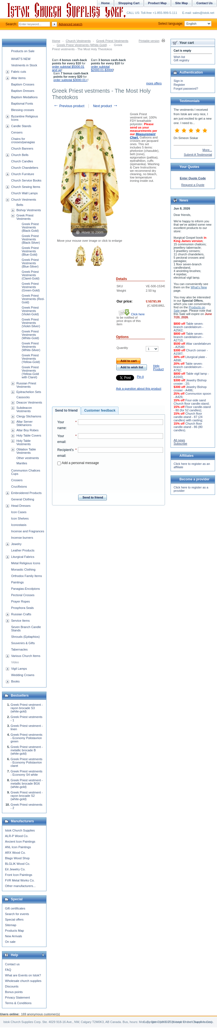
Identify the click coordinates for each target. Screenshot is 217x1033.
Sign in (178, 80)
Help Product (158, 367)
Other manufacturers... (20, 886)
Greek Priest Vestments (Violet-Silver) (31, 323)
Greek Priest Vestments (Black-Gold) (30, 227)
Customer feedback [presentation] (99, 410)
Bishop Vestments (28, 210)
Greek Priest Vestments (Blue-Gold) (30, 251)
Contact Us (204, 3)
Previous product (68, 106)
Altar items (18, 78)
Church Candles (22, 161)
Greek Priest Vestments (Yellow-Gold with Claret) (30, 372)
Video (15, 662)
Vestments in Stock (24, 65)
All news (179, 440)
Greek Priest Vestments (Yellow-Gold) (31, 359)
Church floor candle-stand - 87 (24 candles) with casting (188, 417)
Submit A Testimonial (198, 154)
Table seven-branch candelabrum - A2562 (188, 327)
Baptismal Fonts (22, 103)
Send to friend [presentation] (66, 410)
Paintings (17, 582)
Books (15, 681)
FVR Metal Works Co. (19, 880)
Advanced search (70, 24)
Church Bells (19, 155)
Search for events (17, 914)
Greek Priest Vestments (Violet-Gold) (30, 311)
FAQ (8, 969)
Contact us (12, 964)
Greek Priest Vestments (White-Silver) (31, 347)
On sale (10, 941)
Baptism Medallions (24, 97)
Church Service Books (26, 180)
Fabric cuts (18, 71)
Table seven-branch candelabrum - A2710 (188, 337)
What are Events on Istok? (23, 975)
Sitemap (10, 925)
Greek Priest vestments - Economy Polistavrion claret (26, 762)
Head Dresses (21, 505)
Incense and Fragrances (27, 531)
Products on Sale (22, 51)
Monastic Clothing (23, 569)
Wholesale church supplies (23, 980)
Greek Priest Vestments (112, 40)
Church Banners (22, 148)
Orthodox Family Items (26, 576)
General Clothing (22, 499)
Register (179, 84)
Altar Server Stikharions (24, 423)
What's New (199, 287)
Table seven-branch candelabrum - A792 (188, 367)
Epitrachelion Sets (28, 392)
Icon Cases (18, 512)
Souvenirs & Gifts (23, 643)
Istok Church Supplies (20, 830)
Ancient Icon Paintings (20, 841)
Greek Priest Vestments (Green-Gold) (31, 287)
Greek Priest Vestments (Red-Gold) (33, 299)
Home (56, 40)
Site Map (181, 3)
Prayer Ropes (20, 601)
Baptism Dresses (22, 90)
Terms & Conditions (18, 1003)
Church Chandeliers (24, 167)
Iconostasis (18, 524)
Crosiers (17, 480)
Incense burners (22, 537)
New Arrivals (13, 936)
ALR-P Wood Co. (16, 836)
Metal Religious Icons (25, 563)
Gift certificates (15, 908)
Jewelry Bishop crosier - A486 (190, 388)
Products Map (14, 930)
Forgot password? (186, 88)
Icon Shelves (20, 518)
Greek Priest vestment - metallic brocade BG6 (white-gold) (27, 783)
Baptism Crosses (22, 84)
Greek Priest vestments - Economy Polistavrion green (26, 738)
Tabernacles (19, 649)
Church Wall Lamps (24, 193)
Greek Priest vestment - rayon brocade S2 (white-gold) (27, 796)
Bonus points (14, 992)
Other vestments (27, 458)
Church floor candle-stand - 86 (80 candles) (188, 427)
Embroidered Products (26, 493)
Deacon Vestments (29, 402)
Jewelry (16, 544)
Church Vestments (78, 40)
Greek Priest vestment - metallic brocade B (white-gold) (27, 750)
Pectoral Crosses (22, 595)
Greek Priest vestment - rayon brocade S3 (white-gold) (27, 708)
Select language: (184, 24)
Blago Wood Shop (17, 858)
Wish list (179, 57)
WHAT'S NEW (21, 59)
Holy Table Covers (28, 435)
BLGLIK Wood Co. (17, 863)
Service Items (20, 620)
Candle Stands (21, 126)
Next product (105, 106)
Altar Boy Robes (27, 430)
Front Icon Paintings (18, 874)
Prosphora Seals (22, 607)
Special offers (14, 919)
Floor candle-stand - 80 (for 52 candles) (192, 408)
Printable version (149, 40)
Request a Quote (192, 185)
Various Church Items (25, 655)
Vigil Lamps (19, 668)
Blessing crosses (22, 110)
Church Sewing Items (25, 186)
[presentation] (110, 478)
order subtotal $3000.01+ (70, 80)
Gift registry (181, 60)
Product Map (157, 3)
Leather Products (22, 550)
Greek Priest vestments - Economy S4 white (26, 773)
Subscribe (180, 443)
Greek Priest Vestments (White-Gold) (82, 45)
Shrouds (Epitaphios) (25, 636)
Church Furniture (22, 174)
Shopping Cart (128, 3)
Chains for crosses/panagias (23, 140)
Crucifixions (19, 486)
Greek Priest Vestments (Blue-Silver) (30, 263)
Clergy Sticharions (28, 416)
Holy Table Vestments (23, 442)
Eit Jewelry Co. (15, 869)
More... (207, 150)
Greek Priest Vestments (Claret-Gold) (31, 275)
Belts (19, 204)
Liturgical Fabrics (22, 556)
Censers (17, 132)
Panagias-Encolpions (25, 588)
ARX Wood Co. (15, 852)
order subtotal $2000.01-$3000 (102, 68)
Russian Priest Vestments (26, 385)
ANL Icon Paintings (18, 847)
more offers (154, 83)
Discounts (11, 986)
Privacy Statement (17, 997)
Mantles (21, 463)
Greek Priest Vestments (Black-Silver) (31, 239)
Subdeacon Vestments (24, 409)
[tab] (66, 411)
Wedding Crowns (22, 675)
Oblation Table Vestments (26, 451)
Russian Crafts (21, 614)
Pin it (140, 376)
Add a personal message (78, 463)
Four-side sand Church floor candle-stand (191, 402)
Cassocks (23, 397)
